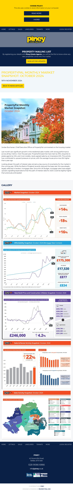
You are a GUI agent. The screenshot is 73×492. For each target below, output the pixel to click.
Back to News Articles (13, 86)
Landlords (29, 29)
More (48, 29)
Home (3, 29)
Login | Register (65, 29)
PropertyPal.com (44, 489)
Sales (20, 29)
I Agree (36, 20)
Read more (36, 13)
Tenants (39, 29)
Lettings (12, 29)
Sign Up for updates (36, 61)
